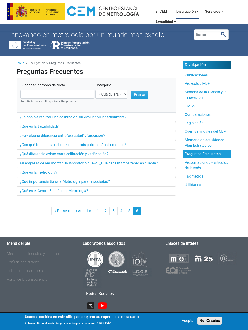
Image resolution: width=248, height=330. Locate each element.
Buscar (225, 35)
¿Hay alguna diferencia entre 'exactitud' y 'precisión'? (62, 135)
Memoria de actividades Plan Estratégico (204, 143)
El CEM (161, 11)
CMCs (190, 106)
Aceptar (188, 322)
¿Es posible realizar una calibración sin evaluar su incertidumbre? (73, 117)
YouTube (104, 305)
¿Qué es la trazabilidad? (39, 126)
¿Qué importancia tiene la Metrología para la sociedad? (65, 181)
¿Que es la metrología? (38, 172)
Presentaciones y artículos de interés (206, 165)
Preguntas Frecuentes (203, 154)
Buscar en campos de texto (42, 85)
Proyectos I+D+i (198, 83)
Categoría (103, 85)
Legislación (194, 123)
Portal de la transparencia (27, 279)
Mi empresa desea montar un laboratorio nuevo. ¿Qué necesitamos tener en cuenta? (89, 163)
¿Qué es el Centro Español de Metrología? (54, 191)
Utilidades (193, 185)
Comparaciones (198, 114)
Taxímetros (194, 176)
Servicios (212, 11)
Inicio (20, 63)
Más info (104, 324)
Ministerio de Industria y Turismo (33, 253)
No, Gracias (210, 322)
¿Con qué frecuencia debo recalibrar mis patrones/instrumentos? (73, 145)
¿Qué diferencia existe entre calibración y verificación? (64, 154)
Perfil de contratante (23, 262)
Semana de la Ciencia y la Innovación (206, 95)
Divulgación (186, 11)
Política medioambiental (26, 271)
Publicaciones (196, 75)
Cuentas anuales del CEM (206, 131)
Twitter (92, 305)
